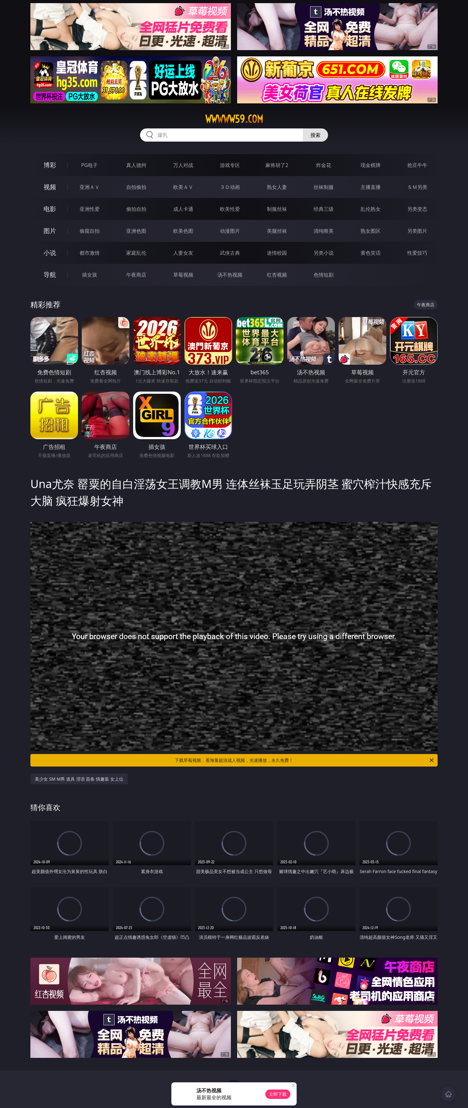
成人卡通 (183, 208)
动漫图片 (230, 230)
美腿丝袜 (277, 230)
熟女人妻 (277, 187)
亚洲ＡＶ (90, 187)
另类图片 (417, 230)
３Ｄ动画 (230, 187)
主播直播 (371, 187)
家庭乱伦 (136, 252)
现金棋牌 (371, 165)
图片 (50, 230)
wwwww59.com (234, 119)
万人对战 (183, 165)
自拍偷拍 (136, 187)
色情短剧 (324, 274)
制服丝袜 (277, 208)
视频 (50, 187)
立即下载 (278, 1094)
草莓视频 (183, 274)
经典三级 (324, 208)
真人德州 (136, 165)
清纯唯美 (324, 230)
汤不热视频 (229, 274)
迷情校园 (277, 252)
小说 (50, 252)
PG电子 (89, 165)
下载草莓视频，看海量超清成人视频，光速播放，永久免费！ (304, 760)
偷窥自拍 (90, 230)
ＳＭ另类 (417, 187)
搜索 (315, 135)
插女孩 (89, 274)
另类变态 (417, 208)
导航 (50, 274)
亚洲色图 (136, 230)
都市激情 (90, 252)
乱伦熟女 (371, 208)
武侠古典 (230, 252)
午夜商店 (136, 274)
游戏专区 (230, 165)
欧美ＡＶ (183, 187)
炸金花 (323, 165)
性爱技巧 (417, 252)
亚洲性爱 (90, 208)
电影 (50, 209)
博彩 (50, 165)
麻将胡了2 (276, 165)
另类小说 (324, 252)
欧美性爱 (230, 208)
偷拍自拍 (136, 208)
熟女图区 (371, 230)
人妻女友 (183, 252)
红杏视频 (277, 274)
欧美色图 (183, 230)
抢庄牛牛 (417, 165)
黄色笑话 (371, 252)
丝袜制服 (324, 187)
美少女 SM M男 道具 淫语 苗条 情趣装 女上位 (79, 779)
